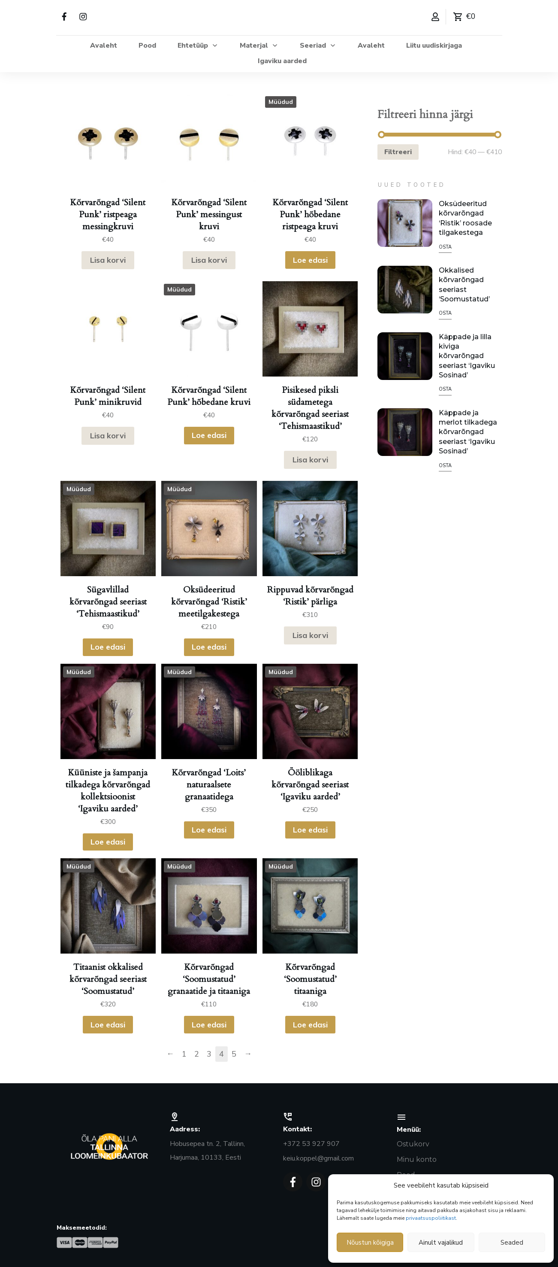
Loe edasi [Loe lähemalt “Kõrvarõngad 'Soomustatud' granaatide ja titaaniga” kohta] (209, 1025)
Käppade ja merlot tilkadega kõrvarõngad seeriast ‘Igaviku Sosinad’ (468, 432)
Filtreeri (398, 152)
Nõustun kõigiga (370, 1242)
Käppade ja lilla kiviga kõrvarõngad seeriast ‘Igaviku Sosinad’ (467, 356)
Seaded (512, 1242)
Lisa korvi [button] (108, 260)
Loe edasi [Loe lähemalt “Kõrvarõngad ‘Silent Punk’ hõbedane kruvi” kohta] (209, 435)
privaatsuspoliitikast (431, 1218)
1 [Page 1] (184, 1054)
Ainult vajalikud (441, 1242)
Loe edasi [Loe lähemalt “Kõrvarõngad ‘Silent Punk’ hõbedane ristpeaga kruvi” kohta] (310, 260)
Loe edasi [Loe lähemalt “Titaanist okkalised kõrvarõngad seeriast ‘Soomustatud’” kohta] (107, 1025)
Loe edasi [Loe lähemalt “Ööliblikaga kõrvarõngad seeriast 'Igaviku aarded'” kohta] (310, 830)
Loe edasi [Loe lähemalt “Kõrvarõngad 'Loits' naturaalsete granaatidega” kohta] (209, 830)
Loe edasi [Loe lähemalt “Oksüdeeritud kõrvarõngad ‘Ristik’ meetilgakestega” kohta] (209, 647)
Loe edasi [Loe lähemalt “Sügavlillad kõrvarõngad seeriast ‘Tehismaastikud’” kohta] (107, 647)
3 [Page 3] (209, 1054)
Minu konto (417, 1159)
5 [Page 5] (234, 1054)
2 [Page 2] (196, 1054)
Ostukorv (413, 1144)
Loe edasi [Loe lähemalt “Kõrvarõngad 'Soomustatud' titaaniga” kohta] (310, 1025)
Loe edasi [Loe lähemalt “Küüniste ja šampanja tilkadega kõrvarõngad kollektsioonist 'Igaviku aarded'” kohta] (107, 842)
